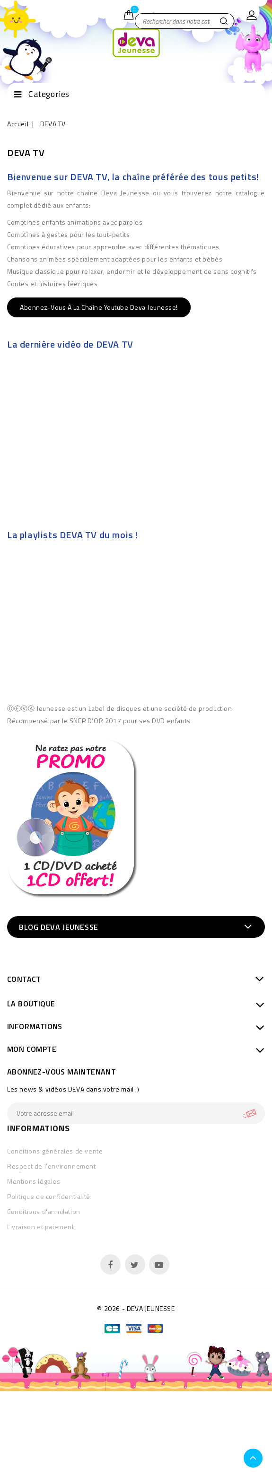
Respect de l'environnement (51, 1166)
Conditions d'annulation (43, 1211)
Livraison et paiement (40, 1227)
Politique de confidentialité (48, 1196)
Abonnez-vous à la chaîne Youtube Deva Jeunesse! (99, 307)
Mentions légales (34, 1181)
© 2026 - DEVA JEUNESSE (136, 1308)
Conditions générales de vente (55, 1151)
